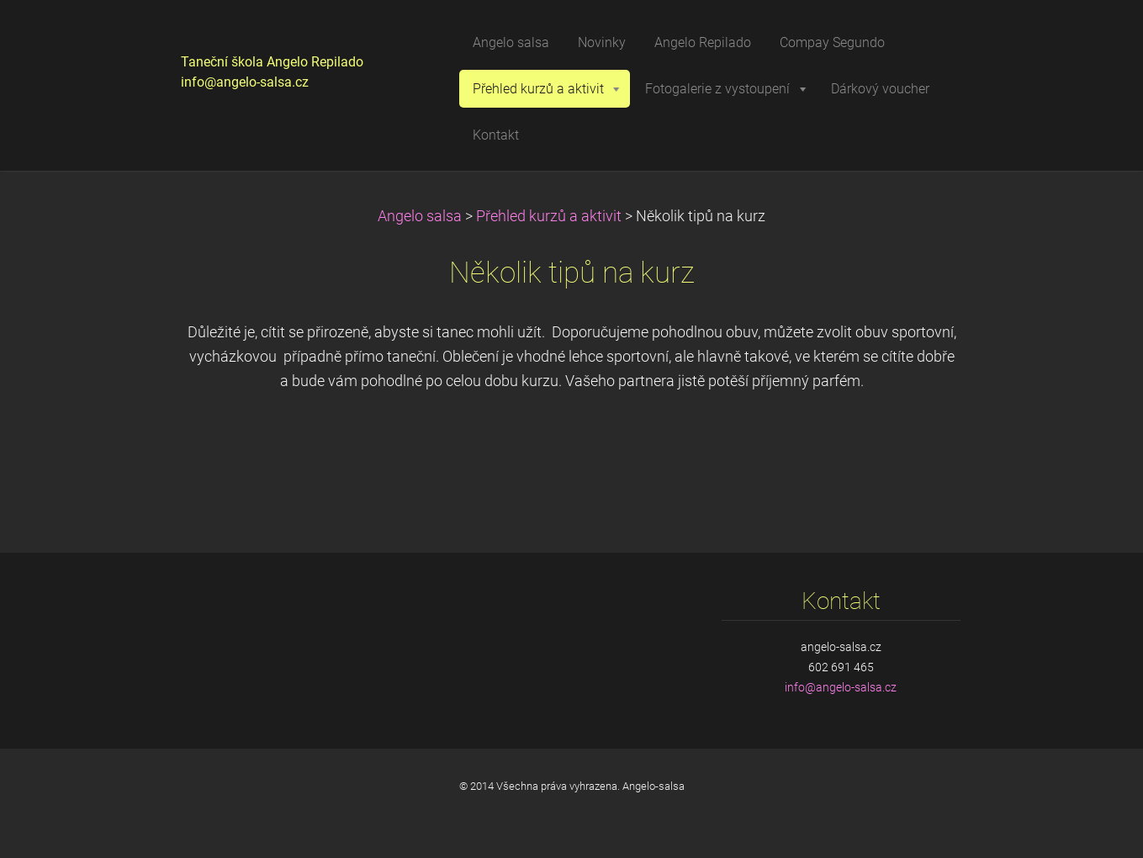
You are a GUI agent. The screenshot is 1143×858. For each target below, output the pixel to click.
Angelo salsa (420, 216)
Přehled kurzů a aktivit (549, 216)
